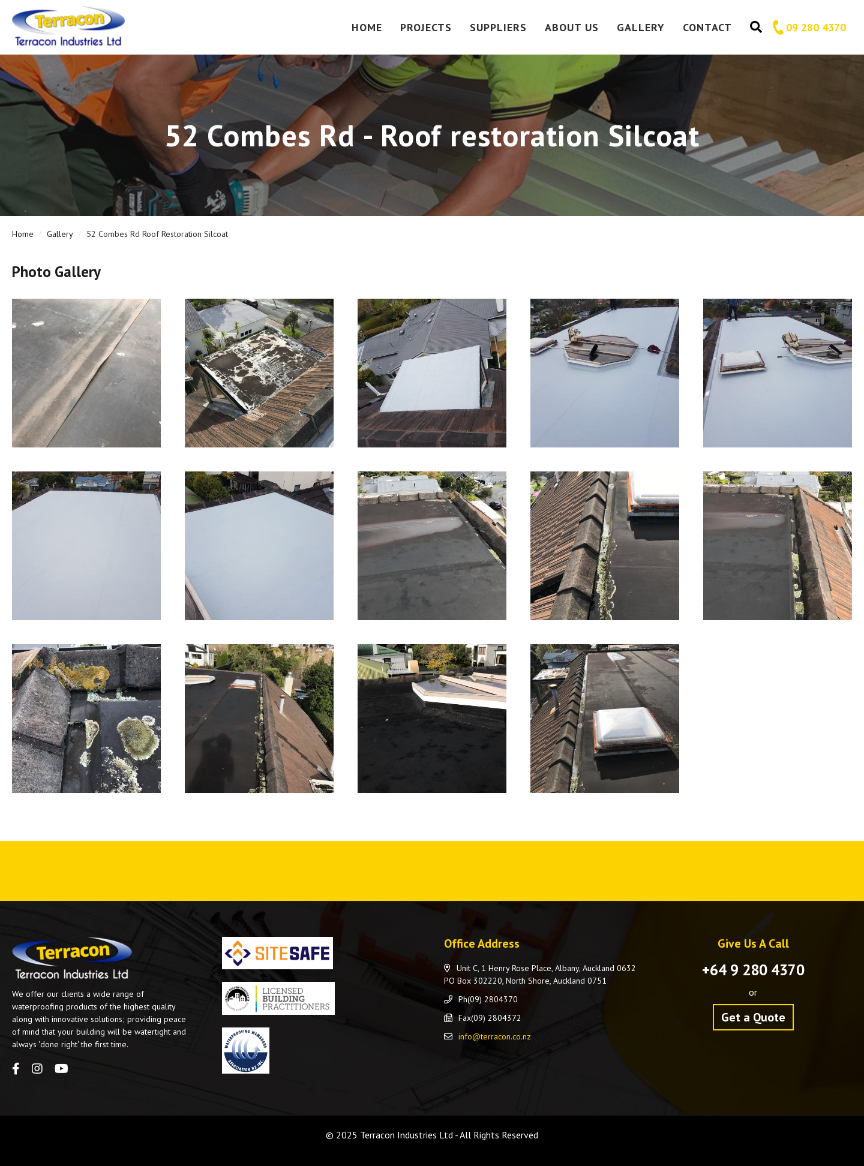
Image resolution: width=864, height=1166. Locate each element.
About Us (572, 27)
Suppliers (498, 27)
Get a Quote (753, 1017)
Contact (707, 27)
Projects (426, 27)
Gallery (641, 27)
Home (367, 27)
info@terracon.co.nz (494, 1036)
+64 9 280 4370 (753, 969)
